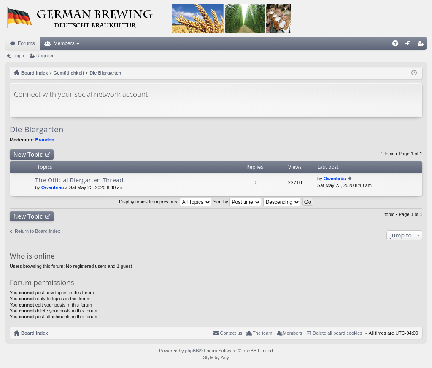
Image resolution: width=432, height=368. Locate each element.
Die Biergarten (36, 129)
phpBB (192, 350)
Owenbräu (52, 187)
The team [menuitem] (262, 333)
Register (45, 55)
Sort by (237, 201)
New (28, 154)
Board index (34, 333)
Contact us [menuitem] (231, 333)
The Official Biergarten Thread (79, 180)
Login (18, 55)
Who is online (32, 256)
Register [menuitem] (422, 45)
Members (64, 43)
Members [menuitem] (292, 333)
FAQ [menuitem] (398, 45)
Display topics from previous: (165, 201)
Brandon (44, 139)
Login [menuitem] (409, 45)
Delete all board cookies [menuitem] (337, 333)
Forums (26, 43)
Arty (225, 357)
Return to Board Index (37, 231)
